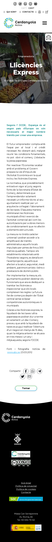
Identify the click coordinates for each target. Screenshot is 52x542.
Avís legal (26, 483)
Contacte (26, 492)
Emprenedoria (26, 56)
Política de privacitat (26, 486)
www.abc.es (13, 352)
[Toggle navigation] (44, 22)
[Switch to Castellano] (30, 8)
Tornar (26, 388)
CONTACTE (28, 12)
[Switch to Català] (23, 8)
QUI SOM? (11, 12)
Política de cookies (26, 489)
